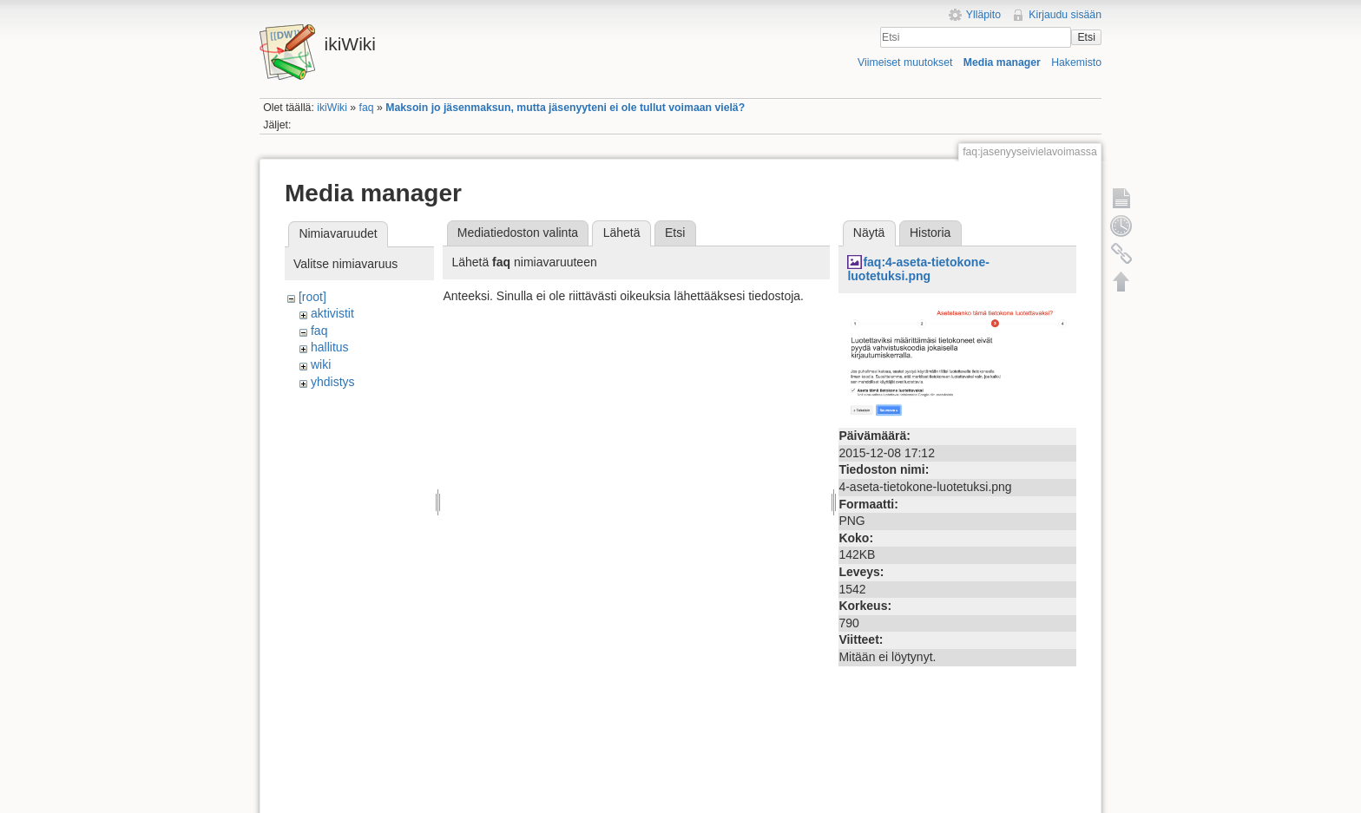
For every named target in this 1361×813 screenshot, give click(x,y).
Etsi (1086, 37)
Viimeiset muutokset (905, 62)
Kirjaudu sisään (1065, 15)
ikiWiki (332, 108)
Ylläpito (983, 15)
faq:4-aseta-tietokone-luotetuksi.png (918, 269)
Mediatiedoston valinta (517, 232)
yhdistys (333, 382)
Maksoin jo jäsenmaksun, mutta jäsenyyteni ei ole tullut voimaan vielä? (565, 108)
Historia (930, 232)
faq (366, 108)
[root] (312, 297)
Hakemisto (1076, 62)
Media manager (1002, 62)
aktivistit (332, 313)
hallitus (330, 347)
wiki (321, 364)
